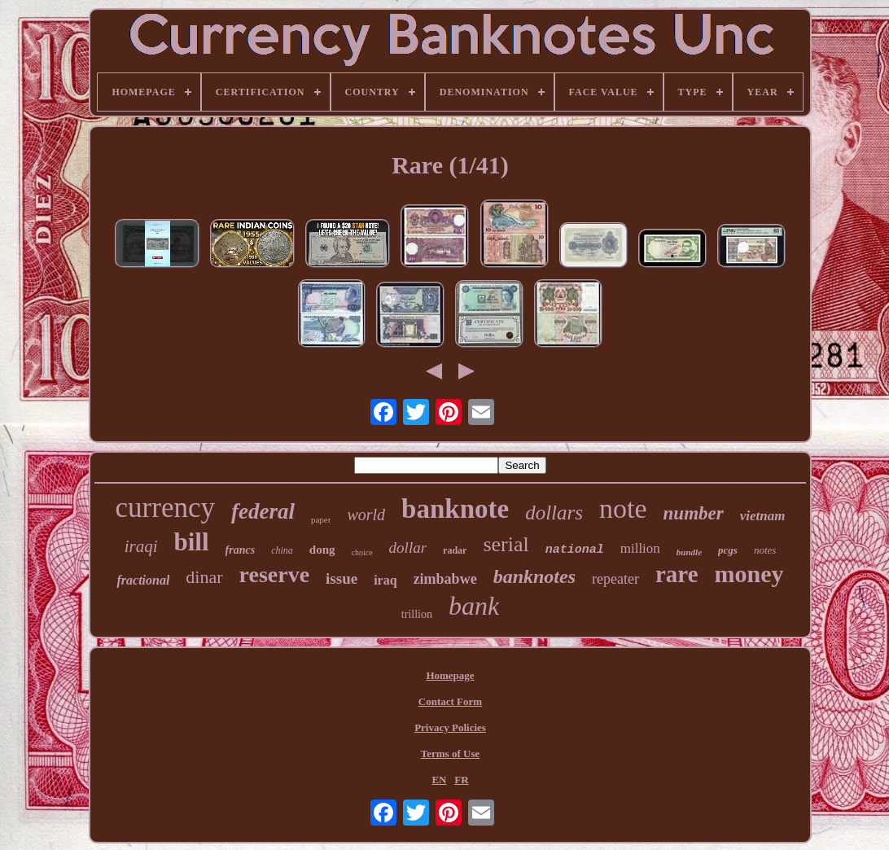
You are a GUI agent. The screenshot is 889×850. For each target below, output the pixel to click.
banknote (455, 509)
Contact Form (450, 701)
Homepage (450, 675)
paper (321, 519)
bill (191, 542)
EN (438, 779)
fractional (142, 580)
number (693, 513)
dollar (408, 547)
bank (474, 605)
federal (263, 511)
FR (461, 779)
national (574, 550)
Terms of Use (450, 753)
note (623, 508)
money (749, 573)
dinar (204, 577)
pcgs (728, 550)
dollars (554, 513)
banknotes (534, 576)
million (640, 548)
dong (322, 549)
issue (341, 578)
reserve (274, 574)
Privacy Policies (450, 727)
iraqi (141, 546)
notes (765, 550)
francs (241, 550)
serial (505, 544)
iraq (385, 580)
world (366, 515)
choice (362, 552)
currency (165, 508)
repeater (615, 579)
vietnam (763, 516)
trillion (416, 614)
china (282, 550)
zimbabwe (445, 579)
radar (454, 550)
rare (676, 574)
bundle (689, 552)
